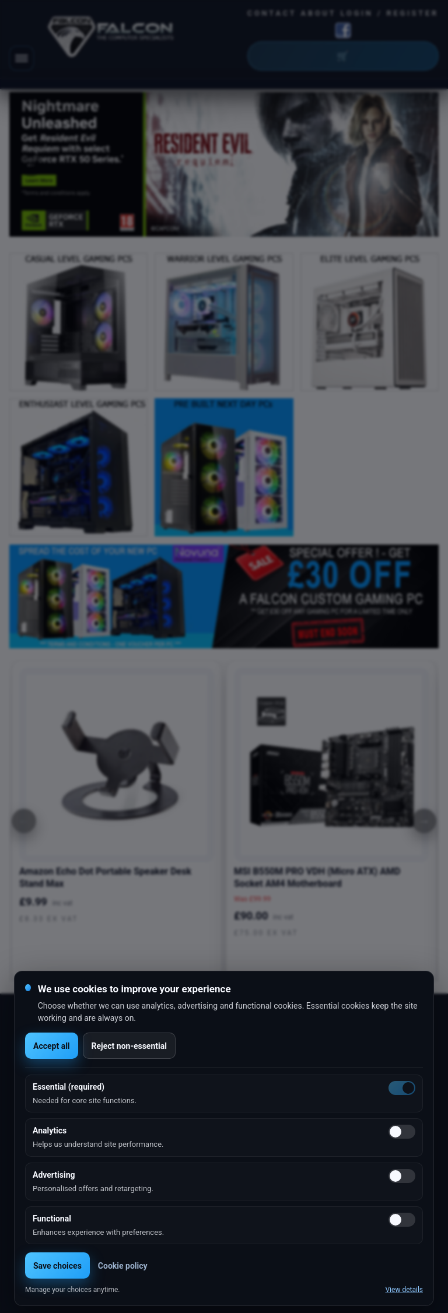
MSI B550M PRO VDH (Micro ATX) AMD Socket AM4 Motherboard (317, 877)
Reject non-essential (129, 1046)
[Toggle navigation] (21, 58)
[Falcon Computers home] (112, 39)
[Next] (424, 821)
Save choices (57, 1265)
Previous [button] (31, 164)
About (319, 13)
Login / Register (390, 13)
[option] (224, 164)
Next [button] (417, 164)
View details (404, 1290)
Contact (272, 13)
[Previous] (24, 821)
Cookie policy (123, 1265)
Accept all (51, 1046)
